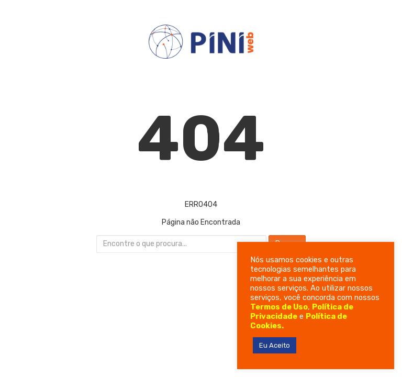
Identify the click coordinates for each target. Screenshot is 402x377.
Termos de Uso (279, 307)
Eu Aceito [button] (274, 345)
